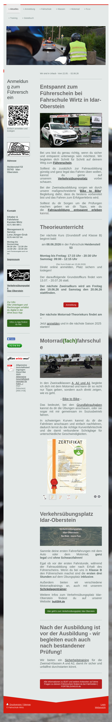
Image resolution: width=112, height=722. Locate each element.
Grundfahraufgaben (89, 404)
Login (103, 704)
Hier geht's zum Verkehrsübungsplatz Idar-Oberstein (71, 611)
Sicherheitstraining (77, 660)
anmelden (53, 323)
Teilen (11, 339)
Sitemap (27, 704)
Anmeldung (71, 305)
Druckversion (14, 704)
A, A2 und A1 (81, 383)
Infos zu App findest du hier (18, 323)
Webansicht (100, 707)
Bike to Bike (71, 399)
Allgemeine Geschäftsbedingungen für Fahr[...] (22, 380)
